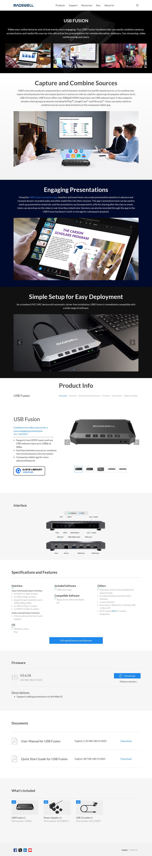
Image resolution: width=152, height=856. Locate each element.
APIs (114, 611)
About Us (109, 5)
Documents (117, 396)
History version (128, 681)
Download (127, 676)
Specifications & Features (89, 396)
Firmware (106, 396)
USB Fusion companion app (43, 197)
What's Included (131, 396)
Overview (63, 396)
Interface (73, 396)
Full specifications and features (76, 640)
